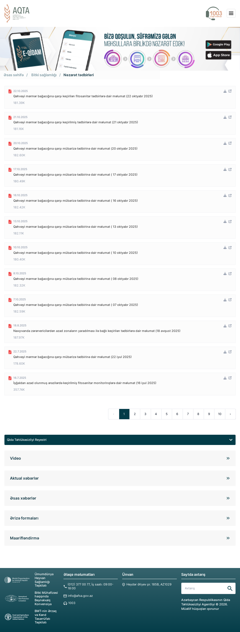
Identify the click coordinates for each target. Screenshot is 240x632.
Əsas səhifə (14, 75)
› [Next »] (230, 413)
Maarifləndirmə (24, 537)
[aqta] (16, 13)
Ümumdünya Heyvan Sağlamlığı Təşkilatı (28, 579)
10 (219, 413)
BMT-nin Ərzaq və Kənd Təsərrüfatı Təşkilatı (30, 615)
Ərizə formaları (24, 517)
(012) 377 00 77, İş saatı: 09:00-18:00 (90, 586)
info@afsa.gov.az (80, 595)
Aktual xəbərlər (24, 477)
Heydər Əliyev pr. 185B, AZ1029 (149, 584)
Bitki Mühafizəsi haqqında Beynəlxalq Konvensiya (31, 597)
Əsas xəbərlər (23, 497)
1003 (71, 602)
